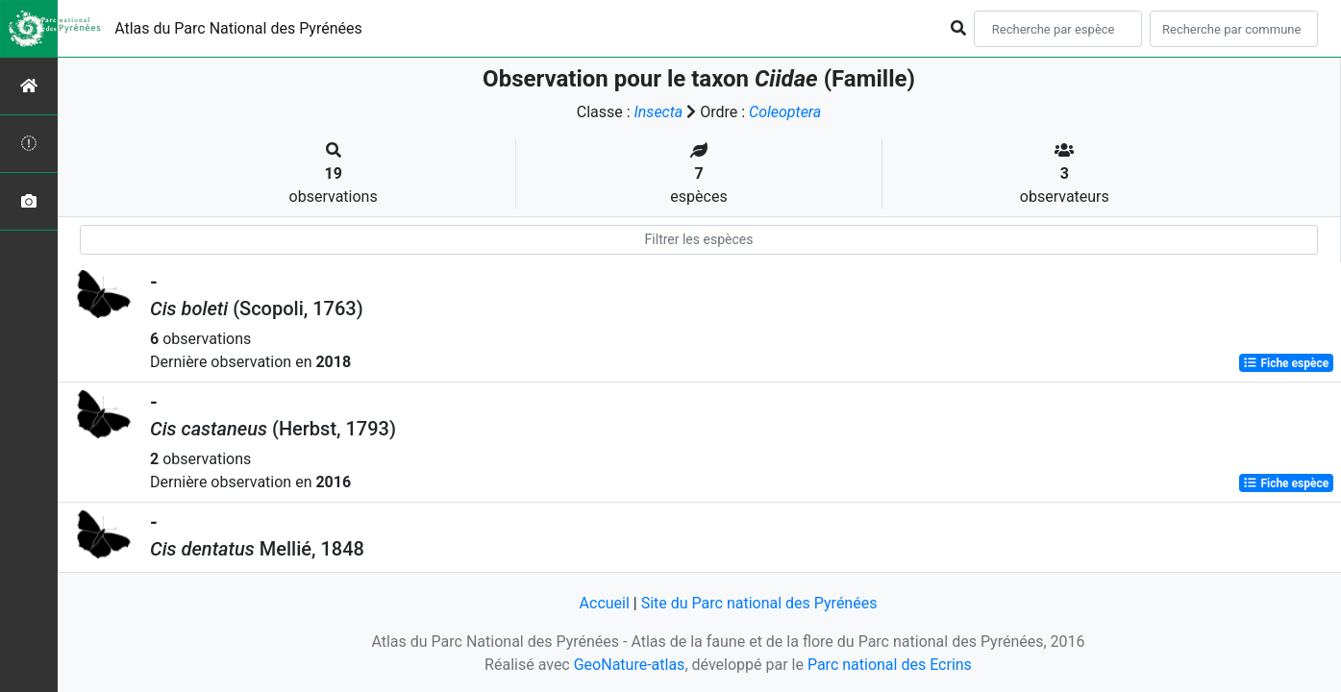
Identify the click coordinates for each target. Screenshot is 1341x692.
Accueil (605, 603)
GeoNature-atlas (629, 664)
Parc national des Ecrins (889, 664)
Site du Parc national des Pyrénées (759, 603)
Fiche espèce (1286, 363)
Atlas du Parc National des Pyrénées (238, 28)
